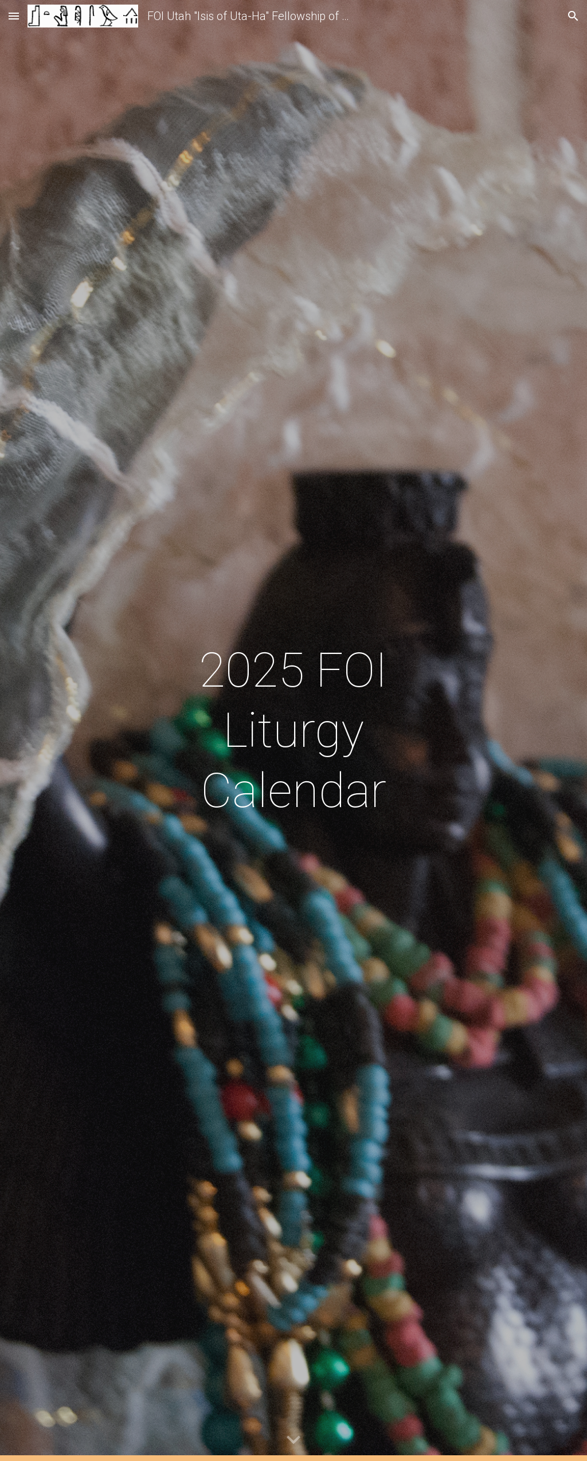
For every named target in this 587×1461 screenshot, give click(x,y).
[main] (293, 730)
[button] (14, 16)
